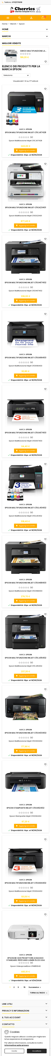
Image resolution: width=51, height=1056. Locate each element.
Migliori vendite (11, 43)
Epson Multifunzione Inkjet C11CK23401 (25, 207)
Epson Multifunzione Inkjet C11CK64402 (25, 883)
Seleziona (17, 75)
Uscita (14, 1051)
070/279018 (17, 2)
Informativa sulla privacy (16, 1045)
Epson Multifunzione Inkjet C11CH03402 (25, 732)
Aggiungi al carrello (25, 150)
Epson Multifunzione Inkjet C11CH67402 (25, 282)
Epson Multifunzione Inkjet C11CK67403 (25, 432)
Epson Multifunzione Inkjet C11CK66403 (25, 357)
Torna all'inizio (39, 993)
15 (24, 987)
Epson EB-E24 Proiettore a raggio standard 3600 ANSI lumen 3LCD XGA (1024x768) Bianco (25, 960)
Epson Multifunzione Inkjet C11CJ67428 (25, 132)
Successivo (35, 987)
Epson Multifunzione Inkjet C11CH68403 (25, 582)
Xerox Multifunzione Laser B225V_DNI (34, 51)
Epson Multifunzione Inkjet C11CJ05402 (25, 657)
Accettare (36, 1051)
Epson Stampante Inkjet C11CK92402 (25, 808)
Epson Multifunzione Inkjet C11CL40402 (25, 507)
